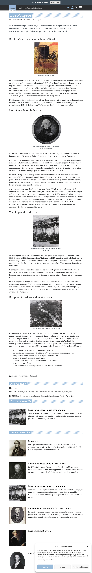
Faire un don (55, 2)
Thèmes (27, 19)
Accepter (45, 567)
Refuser (62, 567)
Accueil (12, 19)
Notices (19, 19)
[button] (88, 546)
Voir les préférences (80, 567)
